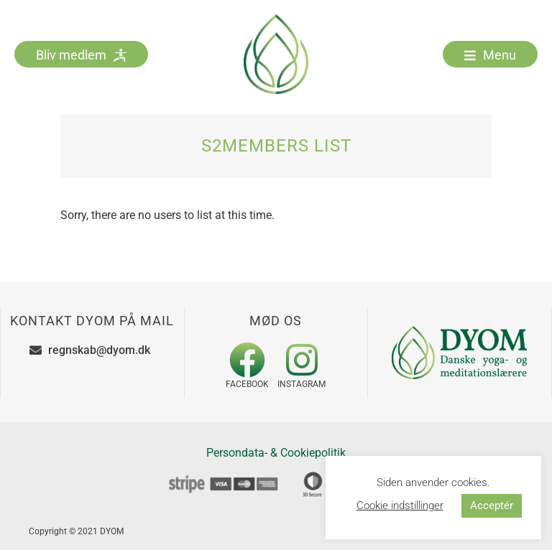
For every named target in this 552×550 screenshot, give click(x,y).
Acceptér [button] (491, 505)
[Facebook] (247, 360)
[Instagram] (302, 360)
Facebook (247, 384)
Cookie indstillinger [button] (399, 505)
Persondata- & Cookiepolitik (276, 453)
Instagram (301, 384)
